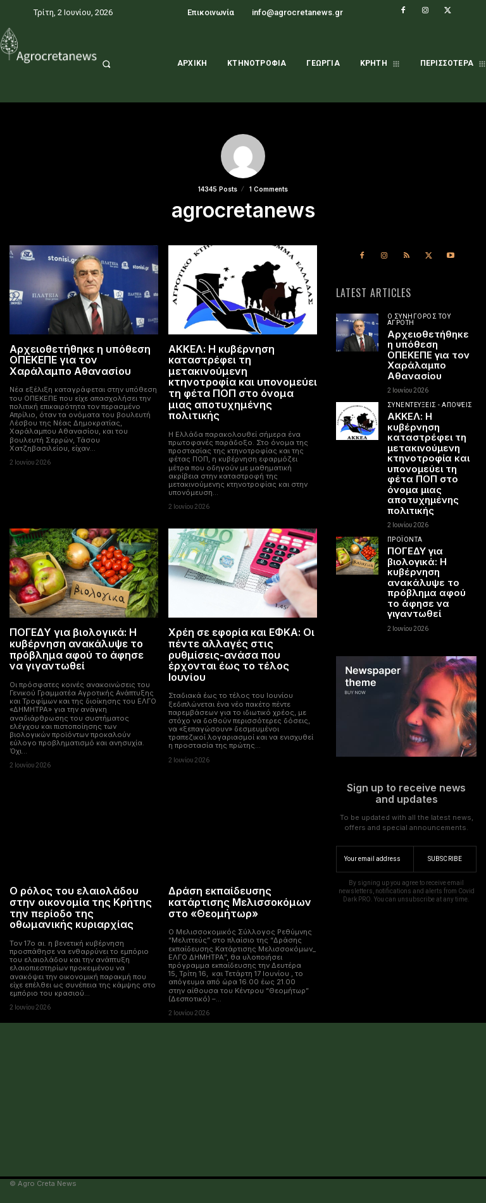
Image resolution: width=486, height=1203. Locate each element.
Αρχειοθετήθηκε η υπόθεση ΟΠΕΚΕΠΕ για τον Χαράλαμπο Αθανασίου (80, 360)
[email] (374, 859)
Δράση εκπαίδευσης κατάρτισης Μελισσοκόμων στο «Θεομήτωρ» (239, 901)
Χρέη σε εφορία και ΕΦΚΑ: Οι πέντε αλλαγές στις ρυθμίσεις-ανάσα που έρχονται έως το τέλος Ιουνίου (241, 654)
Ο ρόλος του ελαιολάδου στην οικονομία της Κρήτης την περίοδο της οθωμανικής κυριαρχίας (80, 907)
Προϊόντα (405, 540)
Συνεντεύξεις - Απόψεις (430, 405)
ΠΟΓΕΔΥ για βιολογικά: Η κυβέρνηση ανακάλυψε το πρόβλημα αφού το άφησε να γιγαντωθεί (76, 649)
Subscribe (445, 858)
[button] (121, 64)
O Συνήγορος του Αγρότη (419, 320)
